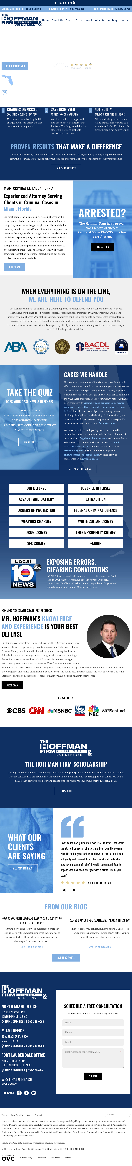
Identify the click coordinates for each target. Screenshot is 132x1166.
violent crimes (92, 403)
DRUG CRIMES (36, 532)
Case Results (92, 20)
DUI (66, 411)
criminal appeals (73, 451)
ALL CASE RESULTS (66, 168)
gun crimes (118, 407)
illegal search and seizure (93, 438)
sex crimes (107, 403)
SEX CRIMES (36, 543)
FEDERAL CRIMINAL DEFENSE (95, 510)
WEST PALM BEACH (104, 9)
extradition (83, 446)
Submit (93, 1076)
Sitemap (67, 1158)
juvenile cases (90, 459)
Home (45, 20)
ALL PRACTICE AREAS (80, 469)
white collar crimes (85, 407)
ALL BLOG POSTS (66, 957)
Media (106, 20)
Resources (55, 1158)
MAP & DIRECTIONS (15, 1021)
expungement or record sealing (81, 455)
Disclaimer (41, 1158)
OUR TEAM (39, 66)
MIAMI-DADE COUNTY (12, 9)
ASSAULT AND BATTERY (36, 499)
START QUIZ (30, 442)
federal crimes (107, 423)
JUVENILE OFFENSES (95, 488)
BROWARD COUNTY (57, 9)
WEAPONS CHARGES (36, 521)
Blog (114, 20)
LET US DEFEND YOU (15, 66)
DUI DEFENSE (36, 488)
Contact (124, 20)
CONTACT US (102, 247)
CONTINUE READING (31, 946)
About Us (57, 20)
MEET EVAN (12, 685)
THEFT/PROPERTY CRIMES (96, 532)
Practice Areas (73, 20)
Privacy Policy (25, 1158)
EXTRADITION (96, 499)
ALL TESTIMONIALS (22, 868)
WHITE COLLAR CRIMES (95, 521)
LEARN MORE (66, 791)
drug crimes (104, 407)
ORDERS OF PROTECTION (36, 510)
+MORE (95, 543)
